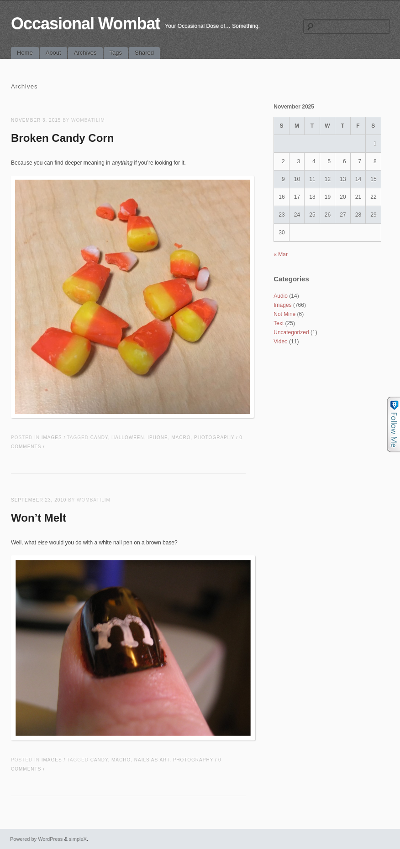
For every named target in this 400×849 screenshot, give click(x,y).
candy (99, 437)
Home (25, 52)
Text (279, 323)
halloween (127, 437)
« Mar (281, 254)
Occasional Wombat (85, 23)
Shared (144, 52)
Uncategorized (291, 332)
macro (180, 437)
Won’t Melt (38, 518)
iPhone (157, 437)
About (53, 52)
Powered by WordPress (36, 839)
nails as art (151, 759)
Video (280, 341)
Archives (85, 52)
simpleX (78, 839)
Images (52, 437)
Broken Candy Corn (62, 138)
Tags (116, 52)
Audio (281, 296)
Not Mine (284, 314)
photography (214, 437)
